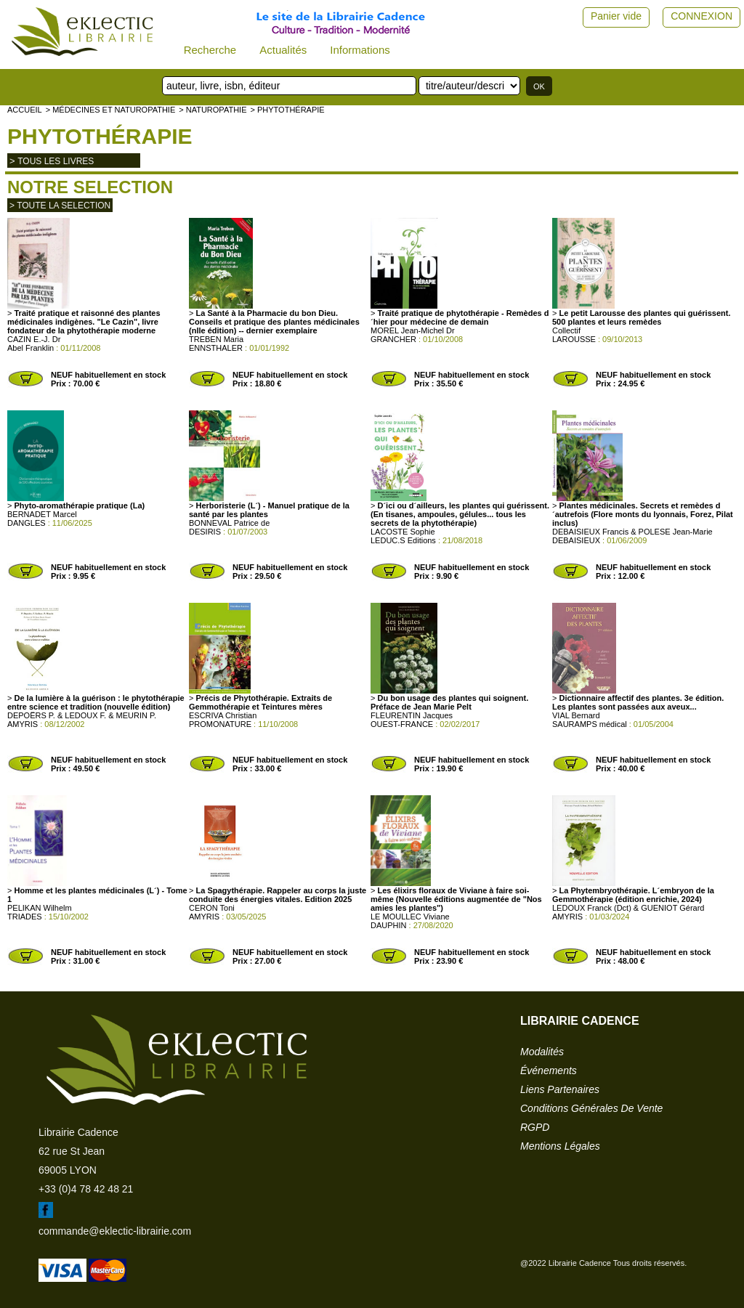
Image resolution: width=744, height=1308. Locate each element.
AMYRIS (22, 724)
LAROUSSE (574, 339)
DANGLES (26, 523)
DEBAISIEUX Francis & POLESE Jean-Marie (632, 531)
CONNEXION (701, 16)
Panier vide (616, 16)
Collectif (566, 330)
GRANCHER (393, 339)
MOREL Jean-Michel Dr (413, 330)
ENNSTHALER (216, 348)
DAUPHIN (389, 925)
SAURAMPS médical (589, 724)
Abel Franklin (30, 348)
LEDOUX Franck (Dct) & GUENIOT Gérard (628, 907)
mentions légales (560, 1146)
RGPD (534, 1127)
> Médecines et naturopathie (111, 109)
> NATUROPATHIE (212, 109)
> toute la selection (59, 205)
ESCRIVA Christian (222, 715)
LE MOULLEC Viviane (410, 916)
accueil (24, 109)
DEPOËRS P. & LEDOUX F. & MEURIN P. (81, 715)
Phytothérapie (100, 136)
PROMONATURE (220, 724)
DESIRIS (205, 531)
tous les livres (55, 161)
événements (548, 1070)
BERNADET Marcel (42, 514)
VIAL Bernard (576, 715)
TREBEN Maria (216, 339)
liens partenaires (559, 1089)
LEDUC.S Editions (403, 540)
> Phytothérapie (287, 109)
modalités (542, 1051)
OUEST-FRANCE (402, 724)
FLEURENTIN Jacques (412, 715)
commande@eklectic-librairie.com (115, 1231)
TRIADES (24, 916)
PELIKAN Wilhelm (39, 907)
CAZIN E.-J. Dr (33, 339)
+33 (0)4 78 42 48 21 (86, 1189)
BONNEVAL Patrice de (229, 523)
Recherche (210, 50)
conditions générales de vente (591, 1108)
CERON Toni (212, 907)
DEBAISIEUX (576, 540)
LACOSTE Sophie (403, 531)
